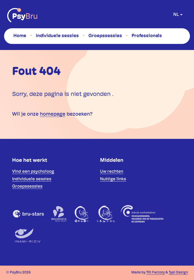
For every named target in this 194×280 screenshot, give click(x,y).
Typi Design (178, 272)
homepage (52, 114)
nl (176, 14)
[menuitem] (19, 36)
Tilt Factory (155, 272)
